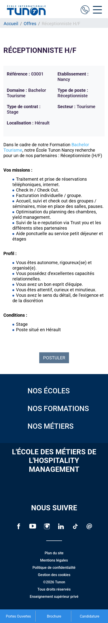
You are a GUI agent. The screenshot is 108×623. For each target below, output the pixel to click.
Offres (30, 23)
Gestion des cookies (54, 575)
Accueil (11, 23)
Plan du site (54, 553)
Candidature (89, 616)
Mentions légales (54, 560)
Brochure (54, 616)
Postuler (54, 357)
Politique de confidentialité (54, 567)
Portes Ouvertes (18, 616)
